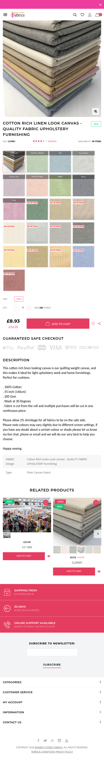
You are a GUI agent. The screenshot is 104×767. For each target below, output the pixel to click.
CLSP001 (77, 562)
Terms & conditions (43, 751)
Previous (6, 534)
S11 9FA (27, 547)
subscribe (52, 664)
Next (98, 534)
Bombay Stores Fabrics (49, 747)
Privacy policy (64, 751)
